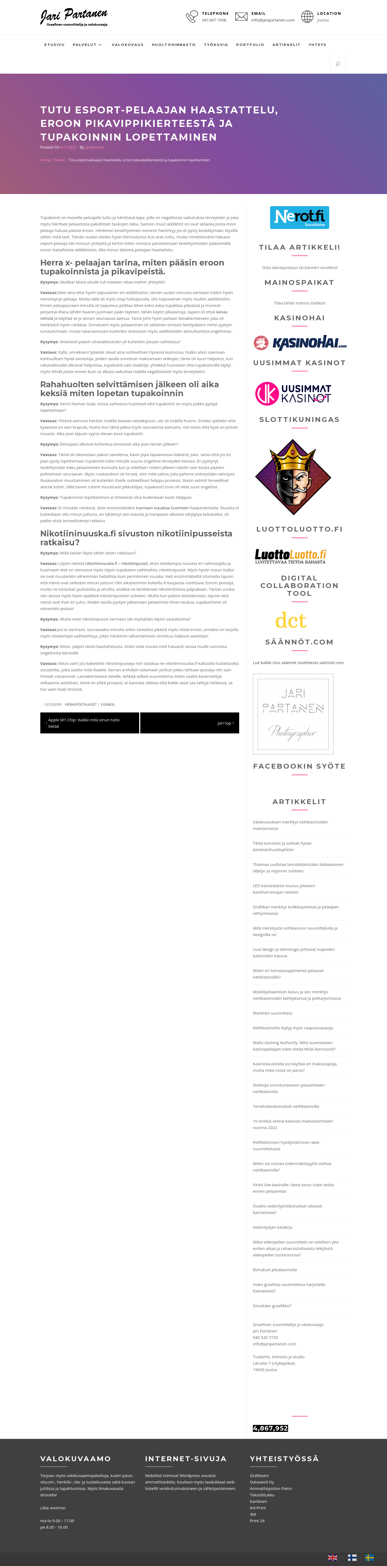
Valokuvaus (128, 44)
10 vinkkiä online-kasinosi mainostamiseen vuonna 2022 (293, 1124)
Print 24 (257, 1520)
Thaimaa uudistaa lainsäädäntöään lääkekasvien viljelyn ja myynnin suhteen (298, 867)
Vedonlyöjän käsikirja (272, 1227)
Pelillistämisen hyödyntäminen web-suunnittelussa (286, 1145)
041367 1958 (214, 20)
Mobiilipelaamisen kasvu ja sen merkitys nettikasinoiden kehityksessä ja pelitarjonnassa (297, 995)
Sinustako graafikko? (272, 1305)
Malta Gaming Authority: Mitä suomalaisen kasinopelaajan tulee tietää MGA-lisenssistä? (294, 1046)
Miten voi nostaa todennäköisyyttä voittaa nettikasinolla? (292, 1167)
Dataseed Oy (262, 1482)
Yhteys (318, 44)
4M (253, 1514)
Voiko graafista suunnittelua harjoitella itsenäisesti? (289, 1287)
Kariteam (258, 1501)
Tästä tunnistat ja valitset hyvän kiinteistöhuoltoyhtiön (282, 846)
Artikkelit (287, 44)
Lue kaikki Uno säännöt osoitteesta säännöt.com (298, 662)
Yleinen (107, 704)
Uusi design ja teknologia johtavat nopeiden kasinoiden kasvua (294, 952)
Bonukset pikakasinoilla (275, 1269)
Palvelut (88, 45)
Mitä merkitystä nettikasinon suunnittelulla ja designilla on (295, 931)
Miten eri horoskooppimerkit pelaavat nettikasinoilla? (288, 974)
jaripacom (94, 147)
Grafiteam (259, 1475)
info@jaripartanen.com (273, 20)
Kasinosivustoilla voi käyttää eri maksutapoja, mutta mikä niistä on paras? (295, 1067)
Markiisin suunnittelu (272, 1013)
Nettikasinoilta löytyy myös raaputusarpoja (293, 1027)
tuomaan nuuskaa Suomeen (162, 507)
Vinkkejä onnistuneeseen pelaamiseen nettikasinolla (289, 1088)
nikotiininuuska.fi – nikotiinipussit (116, 563)
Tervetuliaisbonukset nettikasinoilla (286, 1106)
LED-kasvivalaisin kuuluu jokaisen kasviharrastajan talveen (284, 889)
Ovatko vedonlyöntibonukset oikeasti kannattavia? (287, 1209)
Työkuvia (216, 44)
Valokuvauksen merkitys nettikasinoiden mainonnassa (290, 825)
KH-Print (258, 1507)
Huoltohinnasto (174, 44)
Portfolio (250, 44)
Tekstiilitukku (262, 1494)
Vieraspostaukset (81, 704)
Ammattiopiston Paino (271, 1488)
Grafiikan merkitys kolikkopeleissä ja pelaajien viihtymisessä (296, 910)
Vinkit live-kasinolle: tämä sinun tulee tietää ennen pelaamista (293, 1188)
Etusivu (54, 44)
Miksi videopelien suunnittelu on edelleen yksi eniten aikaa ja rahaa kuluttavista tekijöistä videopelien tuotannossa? (296, 1248)
